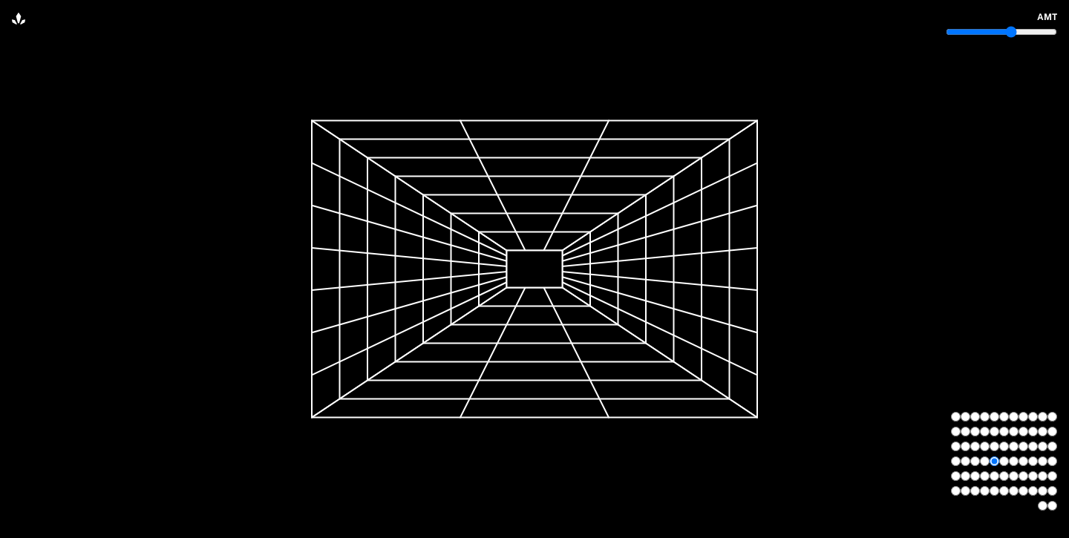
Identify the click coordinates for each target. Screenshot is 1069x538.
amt (1047, 17)
